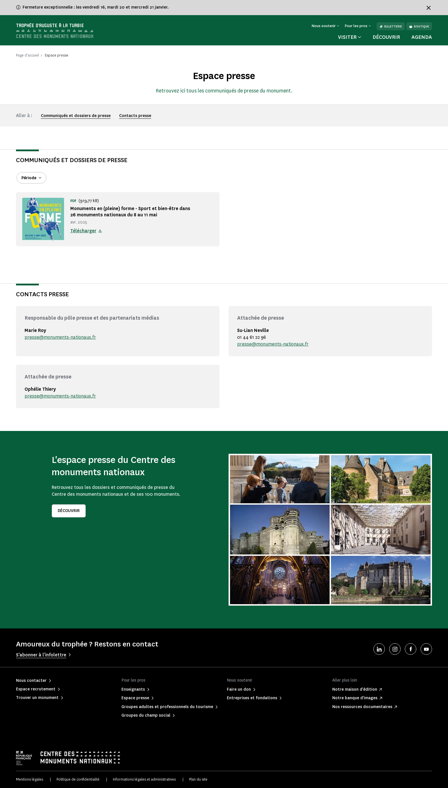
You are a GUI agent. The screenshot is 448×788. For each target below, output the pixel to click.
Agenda (421, 37)
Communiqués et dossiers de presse (76, 115)
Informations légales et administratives (144, 779)
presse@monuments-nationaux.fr (60, 337)
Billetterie (390, 26)
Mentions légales (29, 779)
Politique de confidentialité (78, 779)
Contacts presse (135, 115)
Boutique (419, 26)
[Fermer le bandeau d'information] (428, 7)
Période (28, 178)
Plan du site (198, 779)
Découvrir (386, 37)
